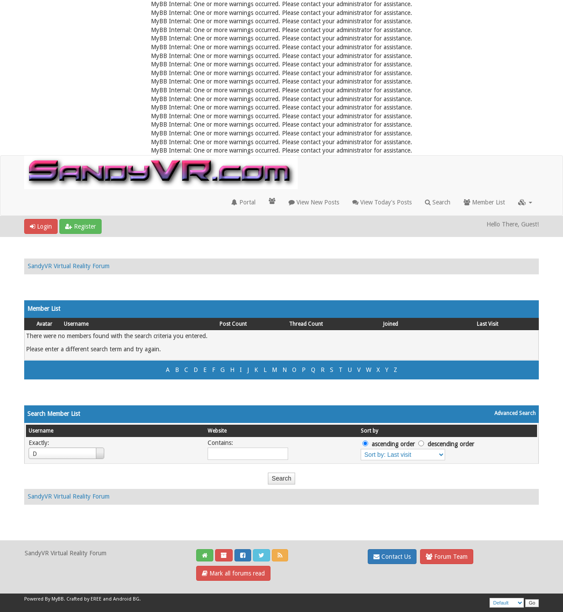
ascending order (393, 444)
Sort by (369, 431)
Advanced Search (515, 413)
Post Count (233, 324)
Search (437, 202)
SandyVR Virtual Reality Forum (69, 266)
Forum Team (447, 556)
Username (76, 324)
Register (80, 226)
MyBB (57, 599)
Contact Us (392, 556)
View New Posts (314, 202)
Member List (484, 202)
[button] (525, 202)
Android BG (126, 599)
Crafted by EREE (84, 599)
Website (217, 431)
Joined (390, 324)
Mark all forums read (233, 573)
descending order (451, 444)
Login (41, 226)
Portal (243, 202)
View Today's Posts (382, 202)
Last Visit (487, 324)
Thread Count (306, 324)
